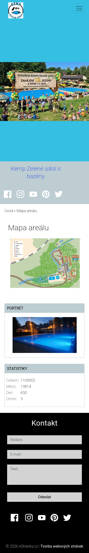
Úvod (9, 211)
